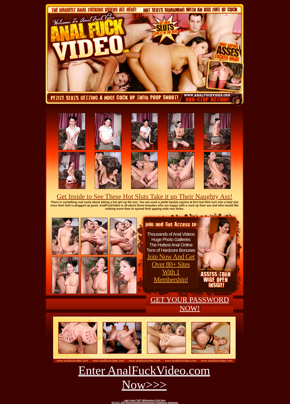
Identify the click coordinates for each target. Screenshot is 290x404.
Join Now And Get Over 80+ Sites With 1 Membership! (171, 268)
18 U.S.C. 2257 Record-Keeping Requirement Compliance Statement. (144, 403)
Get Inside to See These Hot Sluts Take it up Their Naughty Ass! (144, 196)
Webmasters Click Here (154, 400)
